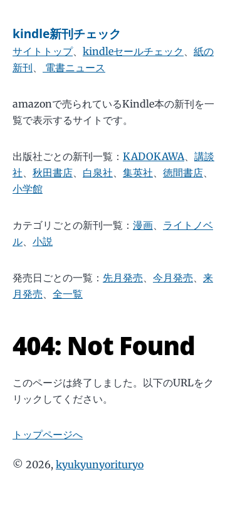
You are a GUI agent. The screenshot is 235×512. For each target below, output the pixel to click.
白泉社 (98, 172)
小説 (43, 241)
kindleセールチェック (133, 51)
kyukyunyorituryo (100, 464)
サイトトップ (43, 51)
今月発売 (173, 277)
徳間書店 (183, 172)
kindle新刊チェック (67, 33)
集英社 (138, 172)
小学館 (28, 189)
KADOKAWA (153, 156)
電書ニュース (74, 67)
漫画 (143, 225)
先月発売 (123, 277)
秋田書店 (53, 172)
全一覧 (68, 294)
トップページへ (48, 434)
